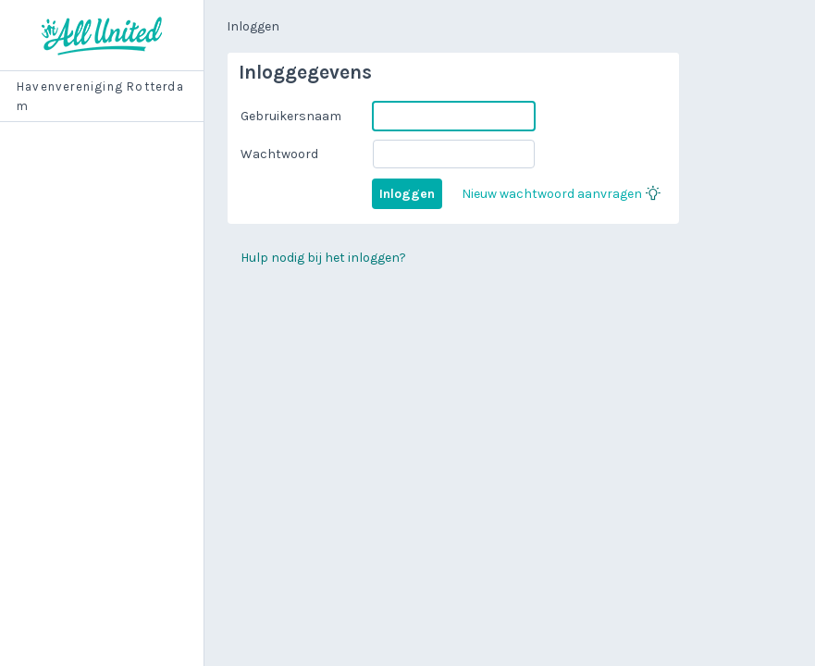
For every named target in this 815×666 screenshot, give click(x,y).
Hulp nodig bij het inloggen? (323, 257)
